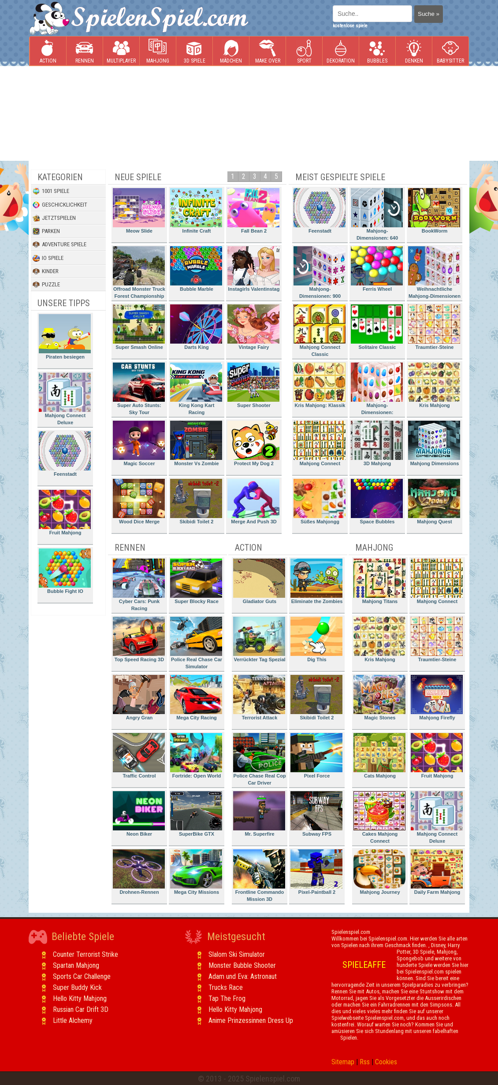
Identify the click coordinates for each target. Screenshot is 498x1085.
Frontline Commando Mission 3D (259, 875)
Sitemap (342, 1062)
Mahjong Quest (434, 501)
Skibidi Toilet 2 (196, 501)
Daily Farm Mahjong (437, 872)
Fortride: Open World (196, 755)
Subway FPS (316, 814)
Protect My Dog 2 (253, 443)
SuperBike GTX (196, 814)
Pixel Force (316, 755)
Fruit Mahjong (65, 512)
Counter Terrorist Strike (85, 954)
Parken (46, 231)
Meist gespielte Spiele (340, 177)
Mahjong (157, 51)
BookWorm (434, 210)
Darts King (196, 327)
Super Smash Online (139, 327)
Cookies (386, 1062)
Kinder (46, 271)
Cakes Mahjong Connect (379, 817)
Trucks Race (225, 987)
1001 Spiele (51, 191)
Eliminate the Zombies (316, 581)
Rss (365, 1062)
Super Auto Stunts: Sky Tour (139, 389)
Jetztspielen (54, 218)
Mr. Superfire (259, 814)
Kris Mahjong (434, 385)
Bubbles (377, 51)
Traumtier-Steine (434, 327)
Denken (414, 51)
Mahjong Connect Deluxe (65, 399)
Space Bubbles (377, 501)
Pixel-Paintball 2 (316, 872)
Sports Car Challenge (82, 976)
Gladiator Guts (259, 581)
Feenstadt (65, 454)
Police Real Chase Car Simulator (196, 643)
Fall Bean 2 (253, 210)
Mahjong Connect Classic (320, 330)
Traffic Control (139, 755)
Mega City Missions (196, 872)
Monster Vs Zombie (196, 443)
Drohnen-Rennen (139, 872)
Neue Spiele (138, 177)
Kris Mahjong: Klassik (320, 385)
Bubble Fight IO (65, 571)
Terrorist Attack (259, 697)
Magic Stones (379, 697)
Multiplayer (121, 51)
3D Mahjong (377, 443)
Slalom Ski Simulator (236, 954)
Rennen (84, 51)
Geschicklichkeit (60, 204)
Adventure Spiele (59, 244)
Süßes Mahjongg (320, 501)
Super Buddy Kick (77, 987)
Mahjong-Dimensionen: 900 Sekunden (320, 273)
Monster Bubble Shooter (242, 965)
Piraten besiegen (65, 336)
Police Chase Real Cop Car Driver (259, 759)
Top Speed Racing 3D (139, 639)
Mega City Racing (196, 697)
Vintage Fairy (253, 327)
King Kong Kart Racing (196, 389)
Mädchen (231, 51)
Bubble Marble (196, 269)
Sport (304, 51)
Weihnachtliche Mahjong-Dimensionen (434, 272)
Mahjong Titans (379, 581)
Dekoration (341, 51)
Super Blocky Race (196, 581)
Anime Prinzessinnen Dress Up (250, 1020)
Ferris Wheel (377, 269)
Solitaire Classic (377, 327)
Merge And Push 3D (253, 501)
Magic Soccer (139, 443)
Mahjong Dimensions (434, 443)
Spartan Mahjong (76, 965)
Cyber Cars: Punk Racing (139, 585)
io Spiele (48, 258)
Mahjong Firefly (437, 697)
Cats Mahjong (379, 755)
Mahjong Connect (320, 443)
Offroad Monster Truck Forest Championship (139, 272)
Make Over (267, 51)
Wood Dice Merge (139, 501)
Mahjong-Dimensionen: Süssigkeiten (377, 390)
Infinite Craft (196, 210)
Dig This (316, 639)
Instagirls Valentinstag (253, 269)
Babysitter (450, 51)
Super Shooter (253, 385)
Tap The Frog (226, 998)
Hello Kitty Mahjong (80, 998)
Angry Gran (139, 697)
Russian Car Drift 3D (80, 1009)
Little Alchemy (73, 1020)
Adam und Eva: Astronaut (242, 976)
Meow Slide (139, 210)
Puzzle (46, 284)
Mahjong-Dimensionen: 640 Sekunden (377, 215)
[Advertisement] (82, 113)
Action (48, 51)
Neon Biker (139, 814)
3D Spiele (194, 51)
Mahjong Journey (379, 872)
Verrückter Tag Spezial (259, 639)
